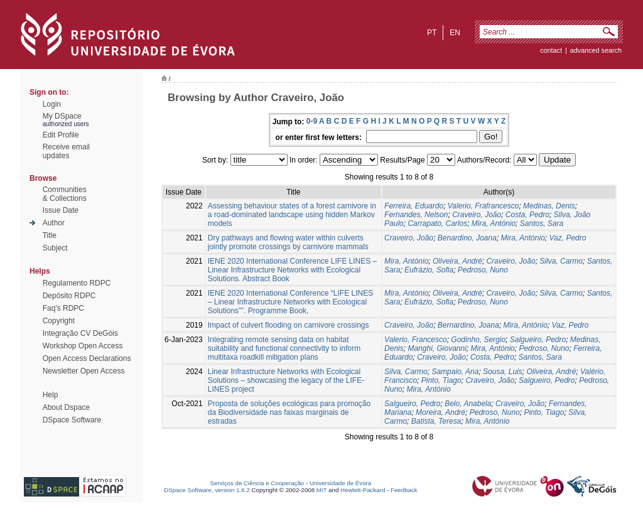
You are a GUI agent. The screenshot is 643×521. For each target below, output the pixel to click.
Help (50, 394)
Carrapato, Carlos (437, 223)
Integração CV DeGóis (80, 333)
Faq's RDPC (63, 308)
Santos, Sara (541, 223)
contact (551, 50)
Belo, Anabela (468, 403)
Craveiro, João (476, 214)
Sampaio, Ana (454, 371)
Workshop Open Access (83, 345)
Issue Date (60, 210)
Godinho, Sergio (478, 339)
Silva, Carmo (561, 261)
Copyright (59, 320)
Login (52, 104)
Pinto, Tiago (441, 380)
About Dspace (66, 407)
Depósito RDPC (69, 295)
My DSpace (62, 116)
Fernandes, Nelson (416, 214)
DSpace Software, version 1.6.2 (207, 489)
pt (431, 32)
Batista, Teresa (436, 421)
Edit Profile (61, 135)
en (455, 32)
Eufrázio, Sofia (428, 270)
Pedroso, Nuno (483, 270)
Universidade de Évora (340, 483)
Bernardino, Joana (468, 325)
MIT (321, 489)
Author (54, 222)
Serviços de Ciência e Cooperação (257, 483)
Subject (55, 248)
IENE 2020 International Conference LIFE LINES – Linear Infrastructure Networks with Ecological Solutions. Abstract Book (292, 270)
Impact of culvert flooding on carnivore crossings (288, 325)
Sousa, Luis (502, 371)
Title (50, 235)
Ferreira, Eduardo (413, 205)
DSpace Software (72, 420)
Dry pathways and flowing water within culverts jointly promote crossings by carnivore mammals (288, 242)
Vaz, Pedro (567, 238)
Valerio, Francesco (415, 339)
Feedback (404, 489)
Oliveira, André (457, 261)
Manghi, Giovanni (437, 348)
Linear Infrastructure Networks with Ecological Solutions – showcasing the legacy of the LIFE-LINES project (286, 380)
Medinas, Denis (549, 205)
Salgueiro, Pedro (538, 339)
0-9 (311, 121)
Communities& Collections (65, 194)
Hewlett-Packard (362, 489)
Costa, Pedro (527, 214)
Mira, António (494, 223)
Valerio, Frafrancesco (483, 205)
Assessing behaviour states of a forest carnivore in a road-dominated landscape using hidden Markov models (292, 214)
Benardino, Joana (467, 238)
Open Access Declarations (87, 358)
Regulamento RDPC (77, 283)
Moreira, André (440, 412)
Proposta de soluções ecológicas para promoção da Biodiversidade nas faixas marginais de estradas (289, 412)
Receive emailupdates (66, 151)
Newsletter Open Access (84, 371)
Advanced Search (596, 50)
